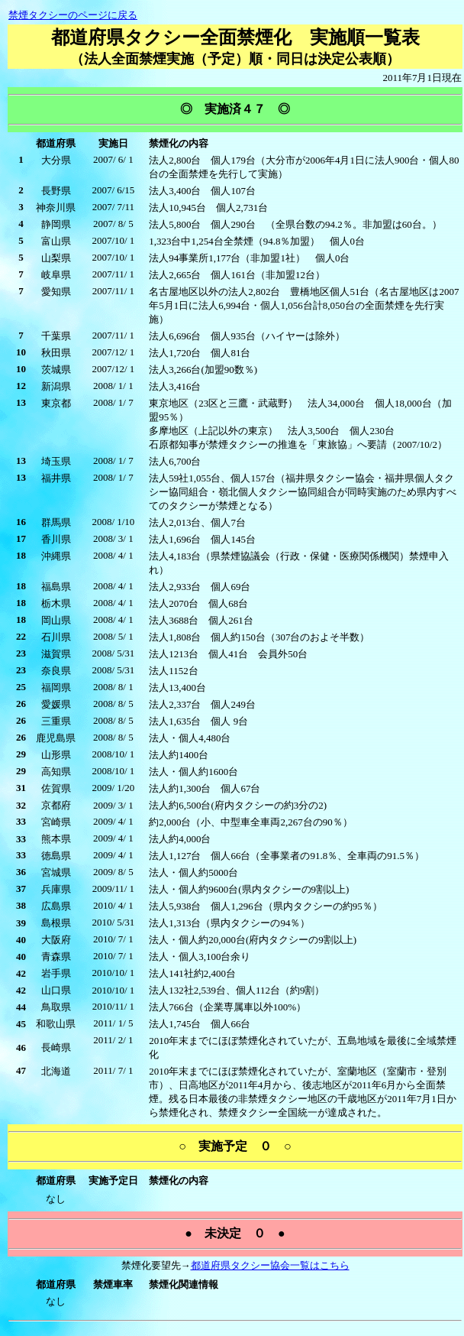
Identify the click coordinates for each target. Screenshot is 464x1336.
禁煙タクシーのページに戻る (72, 15)
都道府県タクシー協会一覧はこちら (270, 1265)
